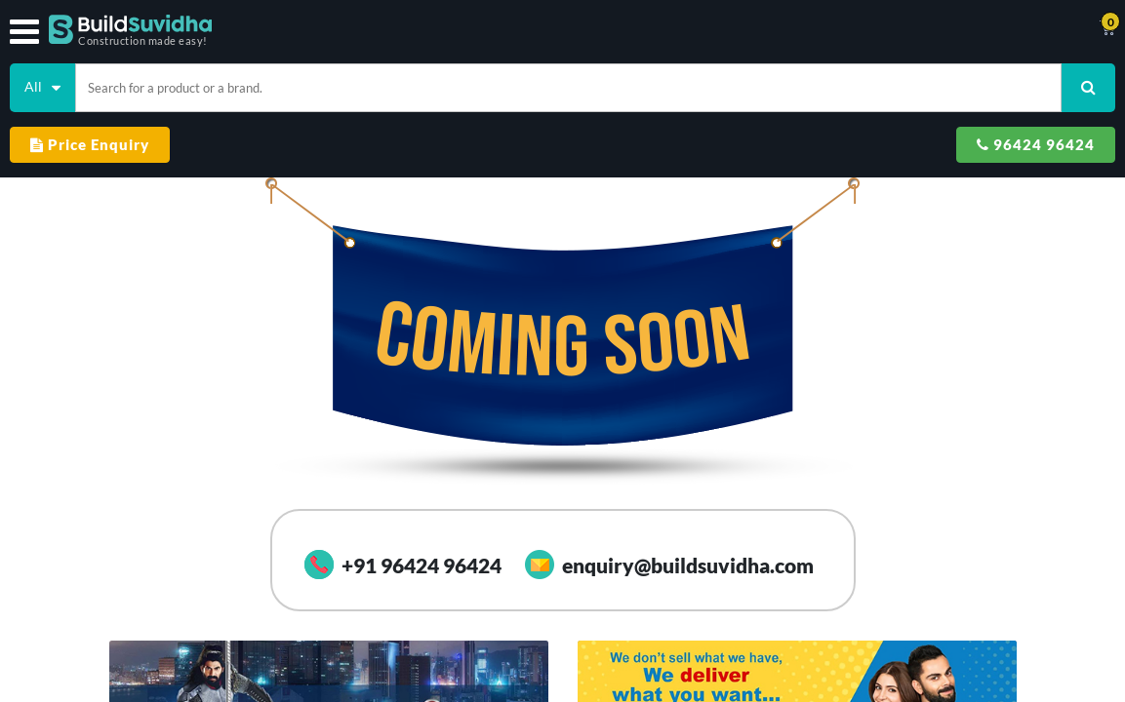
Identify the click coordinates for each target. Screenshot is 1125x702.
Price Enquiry (846, 80)
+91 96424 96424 (403, 504)
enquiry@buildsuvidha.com (669, 504)
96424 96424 (1026, 80)
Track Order (654, 29)
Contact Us (575, 29)
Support (723, 29)
